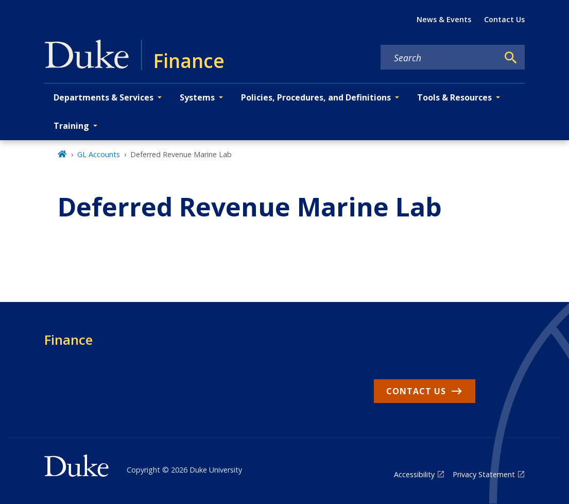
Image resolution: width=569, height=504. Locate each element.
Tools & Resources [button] (454, 97)
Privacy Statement (484, 474)
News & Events (444, 19)
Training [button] (71, 125)
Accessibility (414, 474)
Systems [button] (197, 97)
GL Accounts (98, 154)
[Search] (510, 57)
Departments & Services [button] (103, 97)
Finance (68, 339)
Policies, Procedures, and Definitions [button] (316, 97)
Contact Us (504, 19)
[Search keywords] (439, 58)
